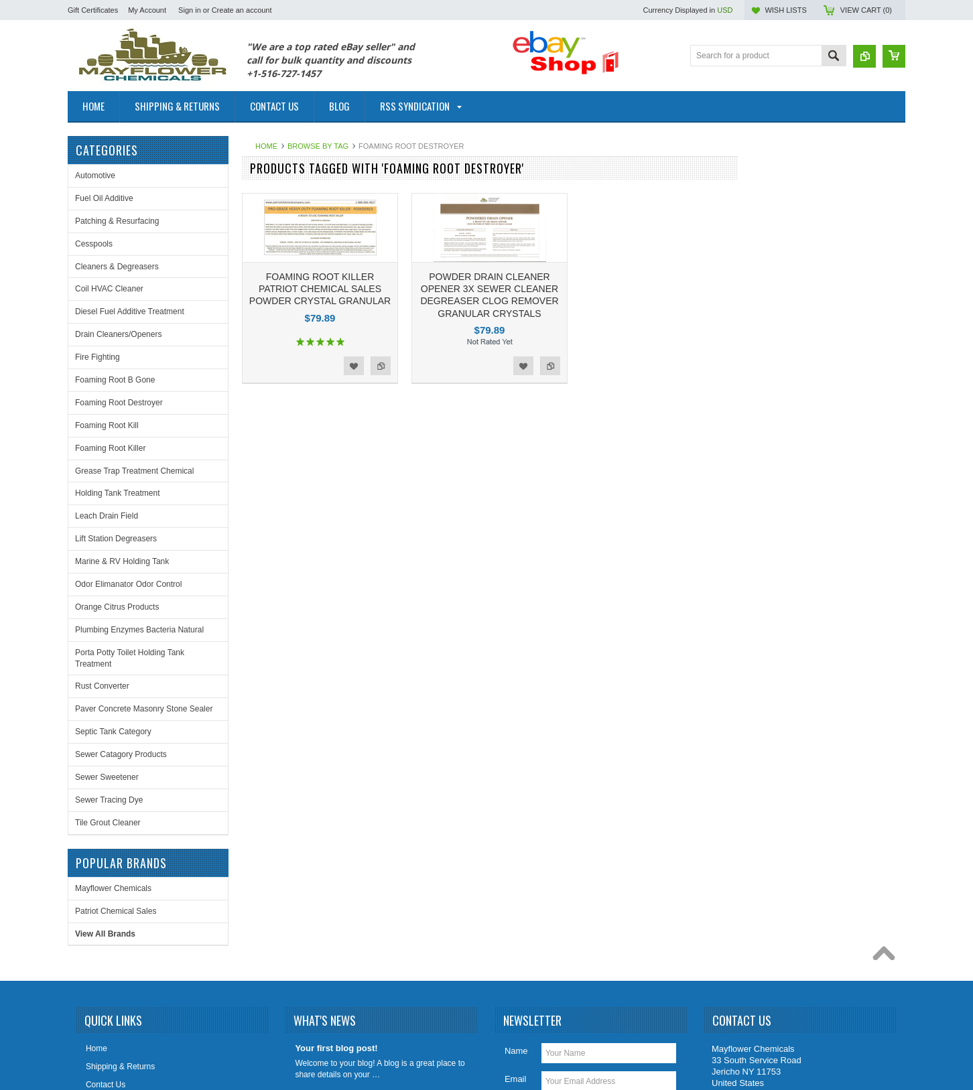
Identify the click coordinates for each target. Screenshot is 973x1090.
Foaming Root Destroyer (119, 402)
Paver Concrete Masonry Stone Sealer (143, 708)
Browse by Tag (317, 146)
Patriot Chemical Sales (799, 209)
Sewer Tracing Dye (109, 800)
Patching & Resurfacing (117, 221)
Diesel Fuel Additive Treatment (129, 311)
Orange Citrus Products (117, 607)
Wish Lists (785, 10)
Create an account (242, 10)
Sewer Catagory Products (121, 754)
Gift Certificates (93, 10)
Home (266, 146)
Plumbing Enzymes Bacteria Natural (139, 629)
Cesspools (94, 244)
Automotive (95, 175)
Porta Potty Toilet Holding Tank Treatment (129, 658)
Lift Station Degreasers (116, 538)
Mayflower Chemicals (797, 186)
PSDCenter (694, 1047)
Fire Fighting (97, 357)
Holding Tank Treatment (117, 493)
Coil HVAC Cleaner (109, 288)
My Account (147, 10)
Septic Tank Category (113, 731)
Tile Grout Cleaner (108, 822)
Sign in (189, 10)
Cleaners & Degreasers (117, 266)
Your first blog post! (336, 937)
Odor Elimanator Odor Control (128, 584)
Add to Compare (381, 365)
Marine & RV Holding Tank (122, 561)
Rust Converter (102, 686)
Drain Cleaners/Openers (118, 334)
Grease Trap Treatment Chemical (134, 471)
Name (516, 940)
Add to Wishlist (354, 365)
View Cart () (866, 10)
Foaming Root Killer (110, 448)
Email (516, 968)
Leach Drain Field (106, 516)
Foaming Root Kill (107, 425)
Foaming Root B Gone (115, 380)
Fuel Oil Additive (104, 198)
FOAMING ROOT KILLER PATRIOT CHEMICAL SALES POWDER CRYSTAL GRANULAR (320, 288)
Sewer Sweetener (107, 777)
